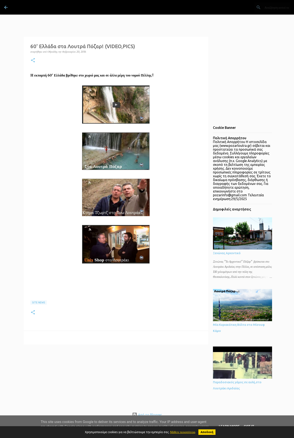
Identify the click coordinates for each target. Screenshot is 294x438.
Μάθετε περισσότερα (182, 432)
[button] (32, 60)
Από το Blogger (147, 415)
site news (38, 302)
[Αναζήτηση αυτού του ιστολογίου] (268, 7)
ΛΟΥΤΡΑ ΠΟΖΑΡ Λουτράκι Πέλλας (62, 7)
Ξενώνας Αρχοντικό (227, 253)
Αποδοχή (207, 432)
